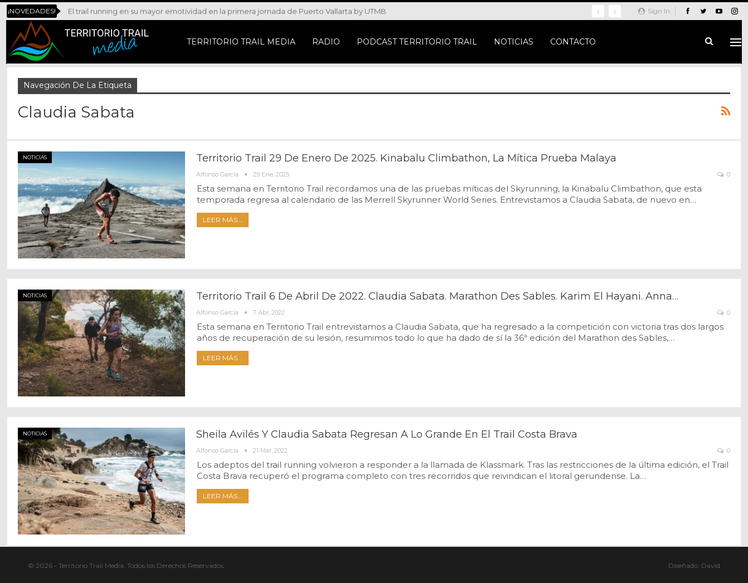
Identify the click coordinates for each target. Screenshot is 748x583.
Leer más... (222, 219)
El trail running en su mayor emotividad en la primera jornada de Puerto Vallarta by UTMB (227, 11)
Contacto (573, 42)
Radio (326, 42)
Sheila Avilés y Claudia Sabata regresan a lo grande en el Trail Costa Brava (386, 434)
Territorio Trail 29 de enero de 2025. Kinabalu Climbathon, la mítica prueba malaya (406, 158)
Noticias (513, 42)
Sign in (654, 11)
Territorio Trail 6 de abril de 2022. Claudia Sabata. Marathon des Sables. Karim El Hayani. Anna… (437, 296)
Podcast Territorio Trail (417, 42)
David (710, 565)
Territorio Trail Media (241, 42)
